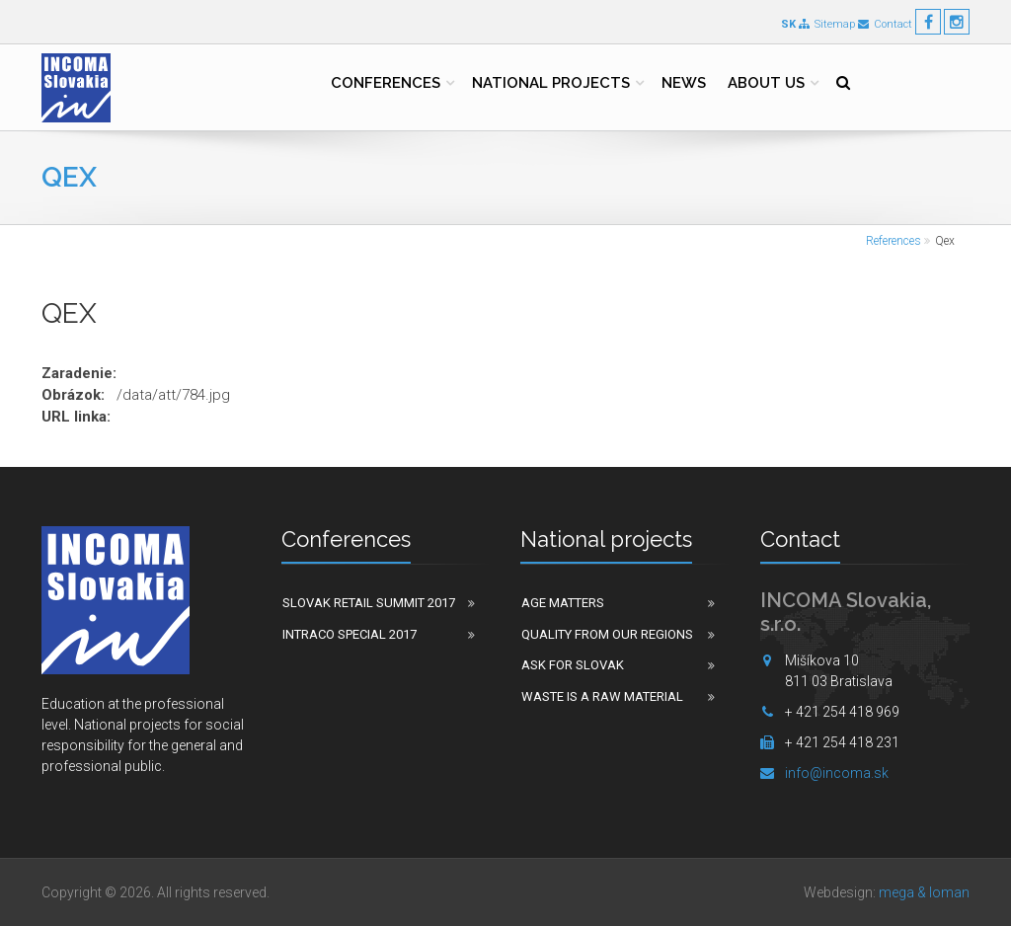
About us (766, 83)
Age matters (562, 602)
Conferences (385, 83)
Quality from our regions (607, 634)
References (893, 241)
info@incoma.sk (837, 773)
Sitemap (827, 24)
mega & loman (924, 892)
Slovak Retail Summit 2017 (368, 602)
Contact (885, 24)
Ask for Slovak (572, 664)
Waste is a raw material (602, 696)
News (683, 83)
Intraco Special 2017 (349, 634)
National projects (551, 83)
